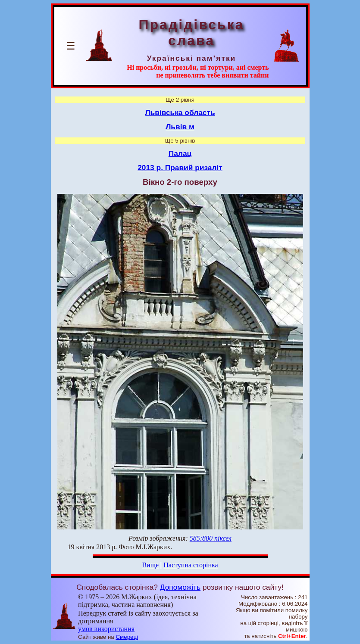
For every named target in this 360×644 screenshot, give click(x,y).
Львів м (180, 126)
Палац (180, 153)
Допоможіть (180, 587)
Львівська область (180, 112)
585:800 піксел (211, 538)
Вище (150, 565)
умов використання (106, 628)
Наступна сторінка (190, 565)
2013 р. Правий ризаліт (180, 167)
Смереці (127, 637)
